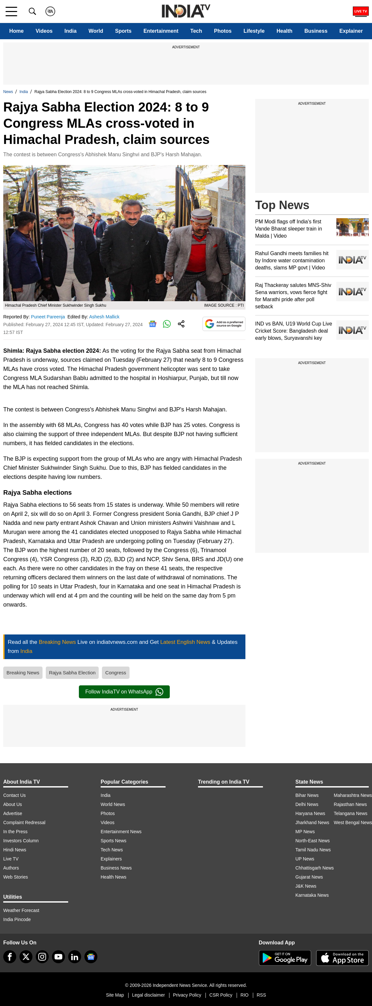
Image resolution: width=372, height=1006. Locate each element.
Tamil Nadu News (313, 849)
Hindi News (14, 849)
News (8, 91)
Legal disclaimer (148, 995)
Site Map (115, 995)
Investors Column (21, 840)
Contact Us (14, 795)
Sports (123, 31)
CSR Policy (220, 995)
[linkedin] (74, 956)
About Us (12, 804)
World (96, 31)
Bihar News (307, 795)
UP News (304, 858)
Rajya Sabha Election (72, 672)
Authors (11, 867)
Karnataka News (312, 895)
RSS (261, 995)
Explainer (351, 31)
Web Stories (15, 877)
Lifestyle (254, 31)
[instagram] (42, 956)
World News (113, 804)
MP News (305, 831)
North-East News (312, 840)
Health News (113, 877)
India (71, 31)
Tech (196, 31)
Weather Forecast (21, 910)
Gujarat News (309, 877)
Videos (44, 31)
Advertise (12, 813)
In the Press (15, 831)
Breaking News (22, 672)
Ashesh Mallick (105, 316)
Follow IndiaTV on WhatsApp (124, 692)
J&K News (305, 886)
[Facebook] (9, 956)
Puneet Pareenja (48, 316)
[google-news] (90, 956)
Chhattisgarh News (314, 867)
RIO (245, 995)
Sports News (113, 840)
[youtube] (58, 956)
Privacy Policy (187, 995)
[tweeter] (25, 956)
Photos (222, 31)
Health (284, 31)
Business (316, 31)
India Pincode (17, 919)
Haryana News (310, 813)
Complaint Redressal (24, 822)
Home (16, 31)
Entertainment (161, 31)
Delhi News (306, 804)
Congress (115, 672)
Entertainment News (121, 831)
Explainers (111, 858)
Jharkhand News (312, 822)
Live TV (11, 858)
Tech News (112, 849)
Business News (116, 867)
